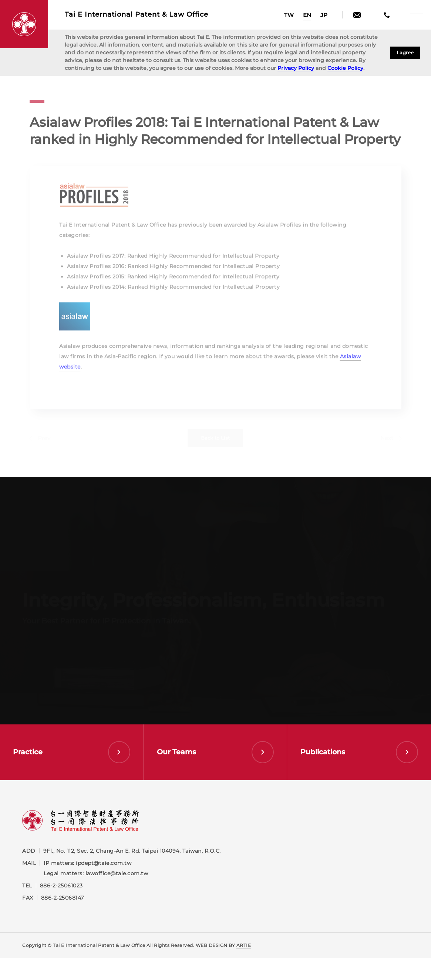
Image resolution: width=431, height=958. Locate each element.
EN (307, 14)
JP (323, 14)
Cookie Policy (345, 68)
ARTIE (243, 945)
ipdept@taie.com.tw (103, 863)
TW (289, 14)
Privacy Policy (295, 68)
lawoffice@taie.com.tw (116, 873)
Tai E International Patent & (136, 14)
